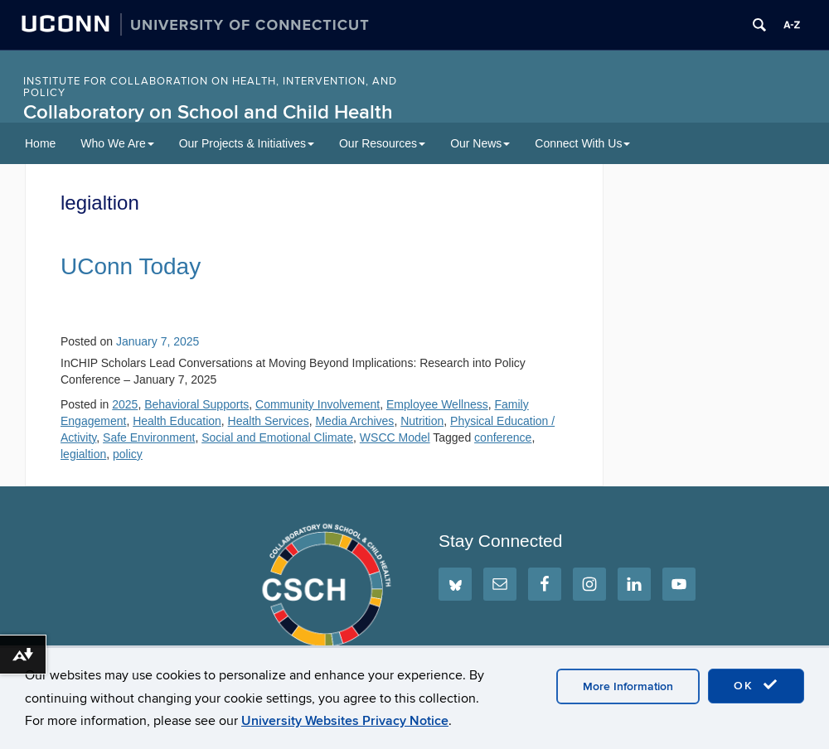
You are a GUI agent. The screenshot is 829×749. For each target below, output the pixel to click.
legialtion (83, 454)
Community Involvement (317, 404)
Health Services (268, 421)
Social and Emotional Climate (277, 437)
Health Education (177, 421)
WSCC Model (395, 437)
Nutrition (422, 421)
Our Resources (382, 143)
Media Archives (354, 421)
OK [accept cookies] (756, 685)
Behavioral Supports (196, 404)
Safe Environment (149, 437)
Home (40, 143)
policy (128, 454)
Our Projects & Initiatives (246, 143)
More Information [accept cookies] (628, 686)
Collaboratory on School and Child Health (208, 112)
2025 (125, 404)
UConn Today (131, 266)
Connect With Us (582, 143)
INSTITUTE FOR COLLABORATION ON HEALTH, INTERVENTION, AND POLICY (210, 87)
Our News (480, 143)
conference (502, 437)
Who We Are (116, 143)
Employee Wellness (437, 404)
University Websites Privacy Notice (344, 721)
